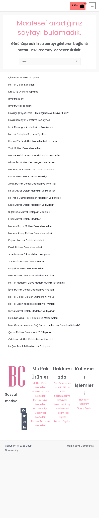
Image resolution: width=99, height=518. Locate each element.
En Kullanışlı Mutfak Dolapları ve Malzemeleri (33, 318)
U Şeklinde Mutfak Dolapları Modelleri (29, 212)
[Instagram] (24, 422)
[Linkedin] (24, 427)
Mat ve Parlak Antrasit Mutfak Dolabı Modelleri (34, 155)
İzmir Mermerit (16, 99)
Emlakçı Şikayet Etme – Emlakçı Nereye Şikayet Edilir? (38, 113)
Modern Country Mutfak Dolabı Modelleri (31, 169)
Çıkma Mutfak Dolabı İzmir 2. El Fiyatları (30, 332)
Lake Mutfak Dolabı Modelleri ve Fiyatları (31, 275)
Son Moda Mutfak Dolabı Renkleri (26, 261)
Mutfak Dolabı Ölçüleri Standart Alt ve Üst (31, 297)
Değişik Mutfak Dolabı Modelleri (26, 268)
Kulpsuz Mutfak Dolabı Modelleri (26, 240)
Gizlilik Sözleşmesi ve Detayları (62, 396)
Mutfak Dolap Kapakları (21, 84)
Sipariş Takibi (84, 408)
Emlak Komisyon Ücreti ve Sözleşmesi (29, 120)
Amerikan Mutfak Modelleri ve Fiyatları (29, 254)
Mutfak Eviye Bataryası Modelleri (40, 413)
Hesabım (84, 399)
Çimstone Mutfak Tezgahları (24, 77)
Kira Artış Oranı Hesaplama (23, 91)
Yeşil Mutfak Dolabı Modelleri (24, 148)
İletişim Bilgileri (62, 421)
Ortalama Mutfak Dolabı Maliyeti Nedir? (30, 339)
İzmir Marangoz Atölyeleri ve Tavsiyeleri (30, 127)
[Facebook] (23, 410)
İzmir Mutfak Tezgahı (20, 105)
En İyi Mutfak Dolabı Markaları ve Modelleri (31, 190)
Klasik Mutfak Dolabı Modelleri (25, 247)
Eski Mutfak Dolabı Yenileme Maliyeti (28, 176)
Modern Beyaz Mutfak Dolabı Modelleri (30, 226)
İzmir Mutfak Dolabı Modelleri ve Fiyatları (31, 289)
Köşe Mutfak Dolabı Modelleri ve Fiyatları (31, 205)
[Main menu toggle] (92, 5)
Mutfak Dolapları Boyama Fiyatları (27, 134)
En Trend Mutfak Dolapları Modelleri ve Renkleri (34, 198)
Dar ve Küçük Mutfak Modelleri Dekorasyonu (33, 141)
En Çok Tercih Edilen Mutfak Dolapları (29, 346)
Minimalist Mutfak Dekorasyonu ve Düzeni (31, 162)
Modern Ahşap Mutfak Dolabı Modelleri (30, 233)
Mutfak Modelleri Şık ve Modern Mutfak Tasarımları (36, 282)
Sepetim (84, 404)
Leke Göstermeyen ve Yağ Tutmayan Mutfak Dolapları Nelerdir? (44, 325)
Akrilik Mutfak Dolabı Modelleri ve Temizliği (32, 183)
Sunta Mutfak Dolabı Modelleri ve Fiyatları (31, 311)
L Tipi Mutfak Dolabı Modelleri (24, 219)
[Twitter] (24, 416)
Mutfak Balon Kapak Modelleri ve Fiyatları (31, 304)
